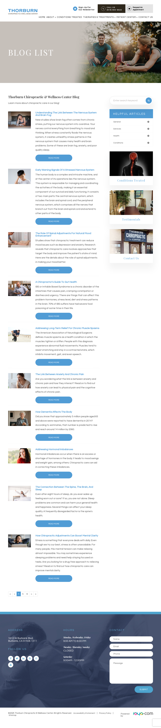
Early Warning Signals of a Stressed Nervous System (67, 170)
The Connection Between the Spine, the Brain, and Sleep (66, 492)
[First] (10, 601)
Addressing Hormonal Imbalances (55, 453)
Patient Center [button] (127, 17)
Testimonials (131, 220)
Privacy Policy (104, 720)
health (116, 136)
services (117, 129)
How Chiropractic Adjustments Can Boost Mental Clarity (64, 541)
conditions (118, 143)
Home (42, 17)
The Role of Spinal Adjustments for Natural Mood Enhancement (65, 235)
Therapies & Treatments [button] (99, 17)
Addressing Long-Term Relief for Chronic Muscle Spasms (64, 330)
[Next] (32, 601)
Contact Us (146, 17)
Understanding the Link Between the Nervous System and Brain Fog (63, 114)
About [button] (51, 17)
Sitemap (12, 722)
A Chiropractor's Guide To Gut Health (57, 282)
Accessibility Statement (84, 720)
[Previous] (14, 601)
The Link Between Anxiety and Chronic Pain (61, 378)
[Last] (36, 601)
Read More (50, 158)
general (117, 122)
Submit (144, 697)
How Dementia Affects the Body (55, 415)
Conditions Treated (69, 17)
